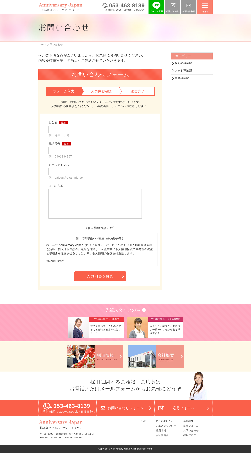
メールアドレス (58, 164)
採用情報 (161, 430)
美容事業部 (182, 78)
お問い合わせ (191, 430)
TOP (41, 44)
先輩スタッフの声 (122, 310)
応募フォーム (183, 408)
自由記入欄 (55, 185)
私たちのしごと (165, 421)
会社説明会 (162, 435)
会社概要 (188, 421)
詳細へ (96, 327)
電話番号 (54, 143)
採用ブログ (189, 435)
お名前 (52, 122)
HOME (142, 421)
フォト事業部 (183, 70)
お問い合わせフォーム (125, 408)
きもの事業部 (183, 63)
